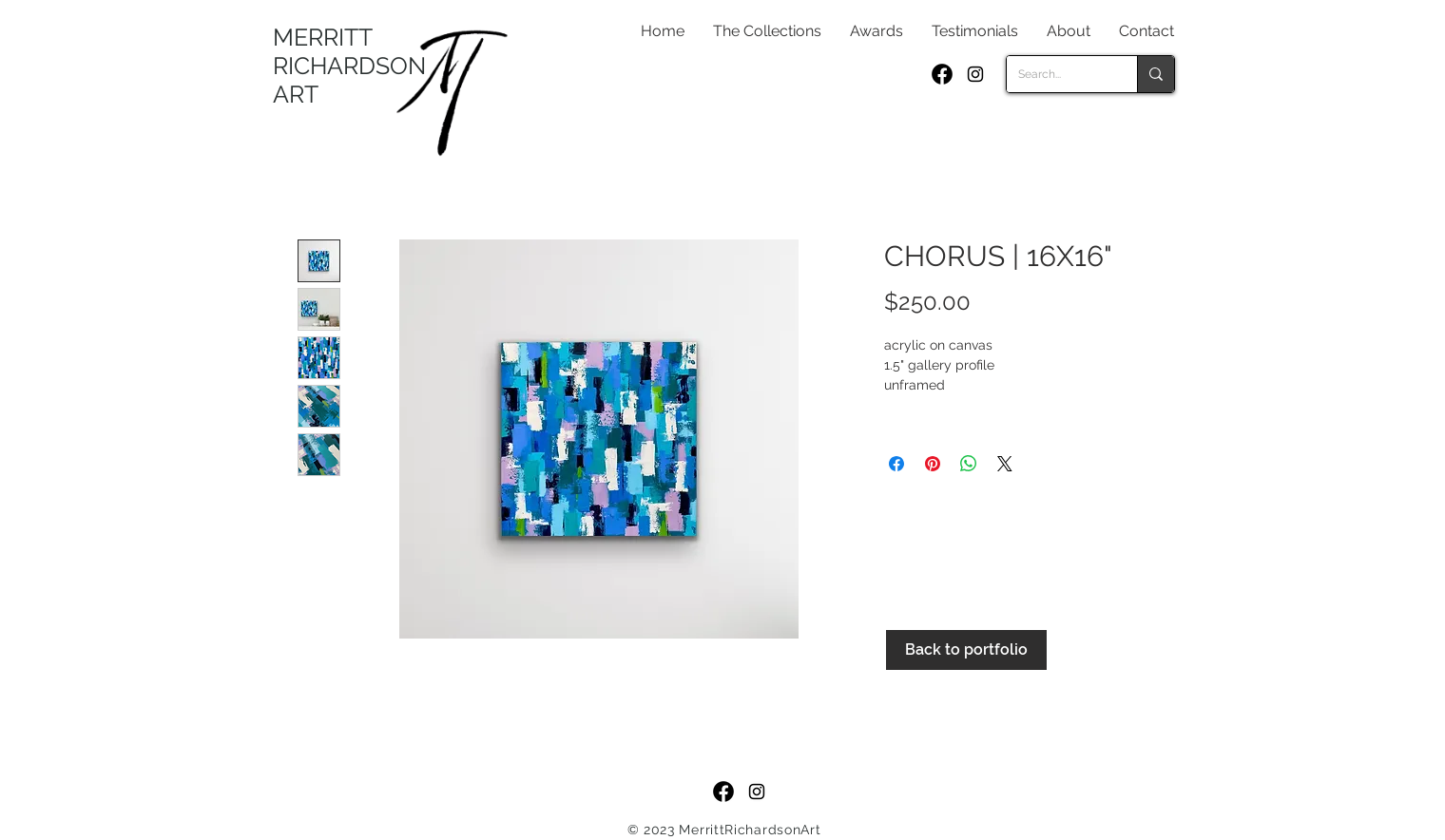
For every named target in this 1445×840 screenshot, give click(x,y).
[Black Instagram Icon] (975, 74)
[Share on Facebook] (896, 463)
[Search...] (1057, 74)
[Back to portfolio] (966, 650)
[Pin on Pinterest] (932, 463)
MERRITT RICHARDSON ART (349, 65)
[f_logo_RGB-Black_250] (942, 74)
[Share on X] (1004, 463)
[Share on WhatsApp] (968, 463)
